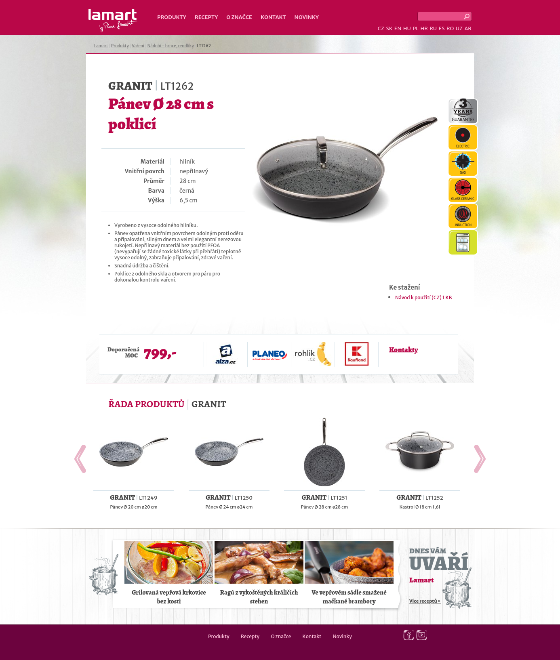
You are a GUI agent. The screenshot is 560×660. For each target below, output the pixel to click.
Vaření (138, 45)
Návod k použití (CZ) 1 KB (423, 297)
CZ (381, 28)
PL (416, 28)
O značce (239, 17)
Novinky (307, 17)
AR (468, 28)
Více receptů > (425, 601)
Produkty (171, 17)
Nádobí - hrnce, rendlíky (170, 45)
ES (442, 28)
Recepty (206, 17)
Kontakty (403, 350)
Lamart (113, 20)
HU (407, 28)
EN (398, 28)
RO (450, 28)
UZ (459, 28)
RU (433, 28)
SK (389, 28)
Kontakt (273, 17)
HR (423, 28)
